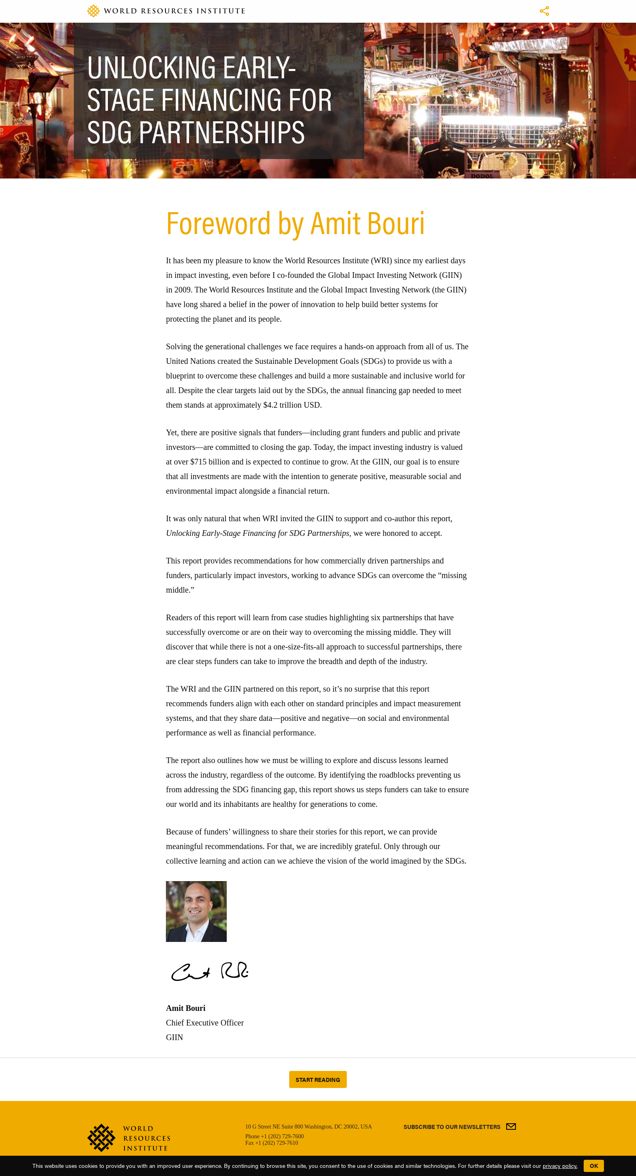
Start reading (318, 1079)
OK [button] (594, 1165)
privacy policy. (560, 1165)
